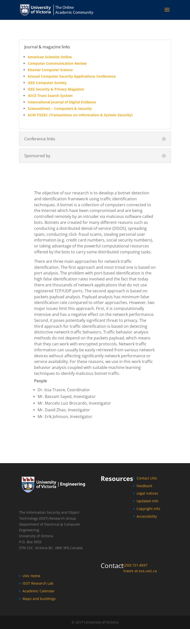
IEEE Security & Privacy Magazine (56, 89)
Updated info (147, 501)
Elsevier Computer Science (50, 69)
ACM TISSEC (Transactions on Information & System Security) (80, 115)
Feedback (144, 485)
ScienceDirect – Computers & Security (60, 108)
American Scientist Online (50, 57)
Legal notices (147, 493)
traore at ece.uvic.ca (140, 571)
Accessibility (147, 516)
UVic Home (31, 575)
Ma (25, 598)
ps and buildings (42, 598)
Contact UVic (147, 478)
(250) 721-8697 (135, 565)
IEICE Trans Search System (50, 95)
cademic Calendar (40, 591)
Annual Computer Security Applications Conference (72, 76)
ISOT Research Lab (38, 583)
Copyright (145, 508)
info (157, 508)
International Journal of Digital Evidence (62, 102)
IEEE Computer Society (47, 82)
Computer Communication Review (57, 63)
